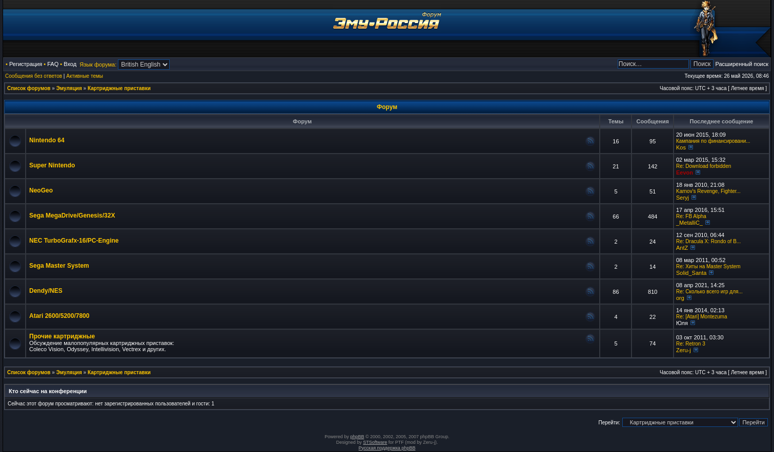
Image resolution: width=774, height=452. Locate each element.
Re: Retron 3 (690, 344)
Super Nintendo (52, 165)
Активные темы (84, 76)
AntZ (682, 248)
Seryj (682, 198)
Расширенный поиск (741, 64)
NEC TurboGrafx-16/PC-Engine (73, 240)
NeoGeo (41, 190)
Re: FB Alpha (691, 216)
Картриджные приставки (119, 88)
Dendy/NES (46, 290)
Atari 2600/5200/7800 (59, 315)
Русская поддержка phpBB (387, 447)
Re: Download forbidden (703, 166)
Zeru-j (683, 350)
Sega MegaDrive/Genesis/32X (72, 215)
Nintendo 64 (47, 140)
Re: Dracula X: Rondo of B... (708, 241)
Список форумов (29, 88)
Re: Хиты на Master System (708, 266)
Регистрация (25, 64)
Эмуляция (69, 88)
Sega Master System (59, 265)
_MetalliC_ (689, 223)
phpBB (357, 436)
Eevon (684, 172)
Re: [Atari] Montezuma (701, 316)
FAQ (52, 64)
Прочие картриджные (62, 336)
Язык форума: (97, 64)
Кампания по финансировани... (713, 141)
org (680, 298)
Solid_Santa (691, 273)
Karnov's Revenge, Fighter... (708, 191)
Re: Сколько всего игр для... (709, 291)
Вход (70, 64)
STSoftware (375, 442)
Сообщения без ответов (33, 76)
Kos (681, 147)
